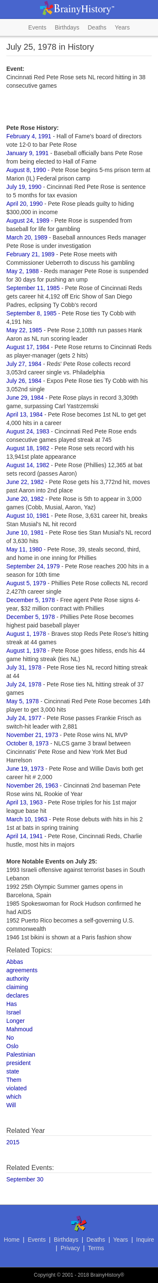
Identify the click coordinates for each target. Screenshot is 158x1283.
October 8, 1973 (27, 743)
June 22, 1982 (25, 482)
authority (17, 978)
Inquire (145, 1239)
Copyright (44, 1275)
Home (11, 1239)
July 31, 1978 (23, 667)
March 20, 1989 (26, 237)
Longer (15, 1020)
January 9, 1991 (27, 153)
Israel (13, 1012)
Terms (96, 1248)
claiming (17, 987)
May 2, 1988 (22, 271)
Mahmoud (19, 1029)
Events (37, 27)
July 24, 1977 (23, 718)
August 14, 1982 (27, 465)
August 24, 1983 (27, 431)
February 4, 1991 (28, 136)
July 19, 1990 (23, 186)
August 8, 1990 (26, 170)
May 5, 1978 (22, 701)
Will (11, 1105)
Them (13, 1079)
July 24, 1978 (23, 684)
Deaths (97, 27)
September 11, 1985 (33, 288)
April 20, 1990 (24, 203)
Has (11, 1004)
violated (16, 1088)
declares (17, 995)
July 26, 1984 (23, 380)
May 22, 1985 (24, 330)
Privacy (70, 1248)
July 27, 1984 (23, 363)
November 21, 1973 (32, 735)
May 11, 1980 (24, 549)
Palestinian (20, 1054)
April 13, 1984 (24, 414)
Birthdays (67, 27)
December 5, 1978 (30, 600)
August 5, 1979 (26, 583)
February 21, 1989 (30, 254)
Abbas (14, 961)
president (18, 1063)
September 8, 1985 (31, 313)
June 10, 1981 (25, 532)
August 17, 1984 (27, 347)
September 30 (24, 1179)
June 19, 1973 (25, 768)
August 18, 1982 (27, 448)
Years (122, 27)
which (13, 1096)
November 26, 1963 (32, 785)
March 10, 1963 (26, 819)
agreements (21, 970)
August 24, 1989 (27, 220)
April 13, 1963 (24, 802)
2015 (12, 1142)
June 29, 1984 (25, 397)
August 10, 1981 (27, 515)
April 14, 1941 (24, 836)
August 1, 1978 (26, 633)
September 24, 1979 (33, 566)
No (10, 1037)
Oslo (12, 1046)
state (12, 1071)
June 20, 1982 (25, 498)
